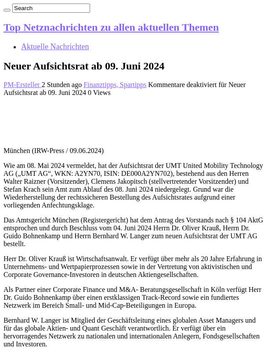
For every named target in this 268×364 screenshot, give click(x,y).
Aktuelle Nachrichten (55, 46)
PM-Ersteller (23, 84)
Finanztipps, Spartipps (114, 84)
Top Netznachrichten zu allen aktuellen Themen (111, 27)
